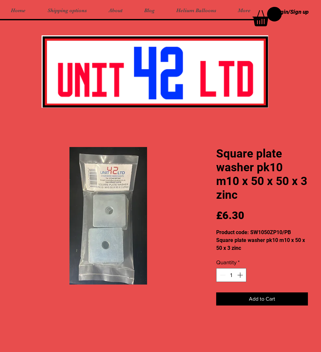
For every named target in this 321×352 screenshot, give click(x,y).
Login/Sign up (291, 12)
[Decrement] (222, 275)
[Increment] (241, 275)
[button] (267, 16)
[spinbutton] (231, 275)
